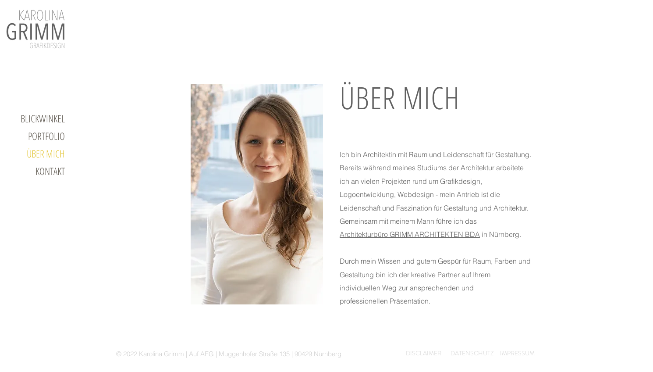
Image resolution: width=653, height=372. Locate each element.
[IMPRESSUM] (513, 353)
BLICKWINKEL (43, 118)
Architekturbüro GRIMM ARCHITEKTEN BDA (410, 234)
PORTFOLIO (46, 136)
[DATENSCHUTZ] (466, 353)
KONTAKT (50, 171)
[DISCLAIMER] (418, 353)
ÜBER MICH (46, 154)
